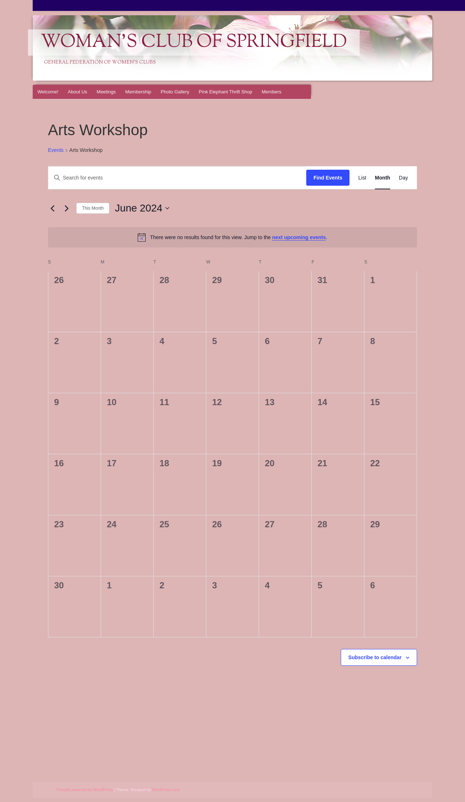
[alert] (232, 237)
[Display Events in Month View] (382, 177)
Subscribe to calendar (374, 657)
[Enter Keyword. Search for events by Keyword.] (177, 177)
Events (56, 150)
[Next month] (66, 208)
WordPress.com (166, 789)
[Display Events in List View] (362, 177)
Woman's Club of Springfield (194, 42)
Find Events (328, 178)
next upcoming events (299, 237)
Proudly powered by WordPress (85, 789)
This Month (93, 208)
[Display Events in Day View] (403, 177)
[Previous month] (52, 208)
